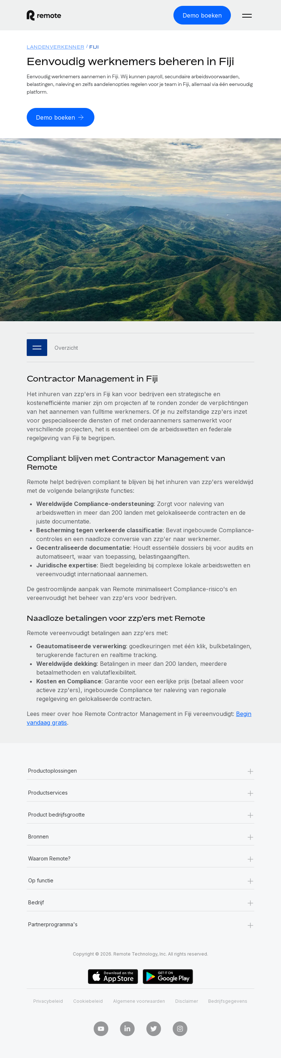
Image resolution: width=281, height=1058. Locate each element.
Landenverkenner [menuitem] (55, 47)
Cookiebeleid (88, 1001)
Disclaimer (186, 1001)
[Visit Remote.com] (44, 15)
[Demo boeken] (202, 15)
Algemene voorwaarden (139, 1001)
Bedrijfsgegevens (227, 1001)
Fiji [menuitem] (93, 47)
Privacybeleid (48, 1001)
